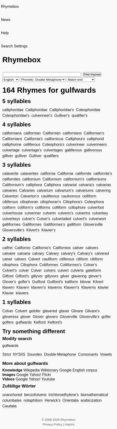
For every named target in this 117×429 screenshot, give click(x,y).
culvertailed (61, 219)
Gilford (7, 276)
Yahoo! (35, 375)
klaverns (55, 287)
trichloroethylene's (64, 395)
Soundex (34, 354)
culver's (28, 219)
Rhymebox (10, 6)
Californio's (41, 248)
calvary (38, 253)
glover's (95, 276)
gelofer (35, 311)
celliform (89, 196)
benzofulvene (35, 395)
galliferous (73, 150)
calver (7, 259)
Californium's (13, 185)
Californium (52, 179)
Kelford (40, 322)
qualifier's (79, 115)
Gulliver (35, 156)
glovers (52, 317)
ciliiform (96, 259)
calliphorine (11, 144)
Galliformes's (54, 224)
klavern (8, 287)
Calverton (10, 196)
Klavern (22, 287)
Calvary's (85, 253)
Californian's (94, 133)
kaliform (71, 282)
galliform (74, 224)
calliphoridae (12, 110)
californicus (54, 139)
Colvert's (9, 270)
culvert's (80, 219)
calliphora (34, 185)
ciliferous (66, 259)
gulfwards (23, 322)
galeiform (93, 270)
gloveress (10, 317)
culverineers (97, 144)
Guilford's (55, 282)
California (65, 173)
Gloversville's (13, 230)
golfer (106, 317)
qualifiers (51, 156)
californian (32, 133)
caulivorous (70, 196)
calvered (102, 253)
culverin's (65, 213)
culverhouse (12, 213)
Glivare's (92, 311)
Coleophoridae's (15, 115)
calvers (20, 259)
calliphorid (95, 139)
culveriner (33, 213)
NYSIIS (19, 354)
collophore (77, 207)
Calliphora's (75, 139)
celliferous (31, 144)
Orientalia (70, 400)
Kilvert (98, 282)
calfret (7, 248)
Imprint (69, 424)
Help (5, 33)
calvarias (103, 185)
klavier (103, 287)
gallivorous (93, 150)
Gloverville (69, 317)
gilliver (7, 156)
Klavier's (48, 230)
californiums (96, 179)
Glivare (77, 311)
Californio (23, 248)
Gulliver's (62, 115)
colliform (59, 207)
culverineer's (41, 115)
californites (11, 179)
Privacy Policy (52, 424)
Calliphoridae (36, 110)
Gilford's (22, 276)
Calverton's (29, 196)
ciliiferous (10, 202)
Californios (62, 248)
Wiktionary (49, 370)
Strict (6, 354)
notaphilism (33, 400)
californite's (102, 173)
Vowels (106, 354)
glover (25, 317)
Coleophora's (53, 144)
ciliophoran (29, 202)
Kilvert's (32, 230)
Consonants (88, 354)
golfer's (24, 282)
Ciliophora (28, 265)
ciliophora (10, 265)
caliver (78, 248)
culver (24, 270)
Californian (52, 133)
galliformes (11, 224)
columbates (12, 400)
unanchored (12, 395)
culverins (82, 213)
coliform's (25, 207)
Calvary (52, 253)
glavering (78, 276)
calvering (103, 190)
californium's (73, 179)
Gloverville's (89, 317)
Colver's (90, 265)
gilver (64, 276)
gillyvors (51, 276)
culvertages (53, 150)
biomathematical (94, 395)
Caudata (9, 406)
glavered (50, 311)
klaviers (22, 293)
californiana (12, 133)
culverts (77, 270)
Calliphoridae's (61, 110)
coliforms (42, 207)
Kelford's (55, 322)
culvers (50, 270)
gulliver (21, 156)
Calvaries (27, 190)
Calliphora (52, 185)
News (5, 20)
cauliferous (50, 196)
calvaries (9, 190)
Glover (38, 317)
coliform (9, 207)
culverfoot (96, 207)
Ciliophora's (72, 202)
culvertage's (32, 150)
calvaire (8, 253)
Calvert (34, 259)
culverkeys (11, 219)
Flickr (46, 375)
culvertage (11, 150)
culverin (49, 213)
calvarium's (64, 190)
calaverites (29, 173)
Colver (7, 311)
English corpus (85, 370)
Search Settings (14, 46)
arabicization (91, 400)
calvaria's (86, 185)
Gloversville (93, 224)
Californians (12, 139)
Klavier (8, 293)
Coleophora (94, 202)
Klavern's (71, 287)
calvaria (23, 253)
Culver (36, 270)
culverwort (97, 219)
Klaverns (88, 287)
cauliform (49, 259)
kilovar (85, 282)
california (47, 173)
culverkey (100, 213)
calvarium (45, 190)
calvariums (85, 190)
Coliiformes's (71, 265)
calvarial (70, 185)
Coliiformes (48, 265)
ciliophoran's (50, 202)
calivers (92, 248)
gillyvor (37, 276)
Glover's (9, 282)
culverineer (75, 144)
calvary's (68, 253)
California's (33, 139)
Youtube (48, 379)
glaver (64, 311)
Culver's (43, 219)
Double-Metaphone (60, 354)
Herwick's (53, 400)
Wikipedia (31, 370)
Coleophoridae (88, 110)
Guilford (38, 282)
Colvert (21, 311)
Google (65, 370)
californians (72, 133)
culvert (63, 270)
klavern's (38, 287)
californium (31, 179)
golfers (8, 322)
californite (83, 173)
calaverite (10, 173)
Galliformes (32, 224)
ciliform (82, 259)
